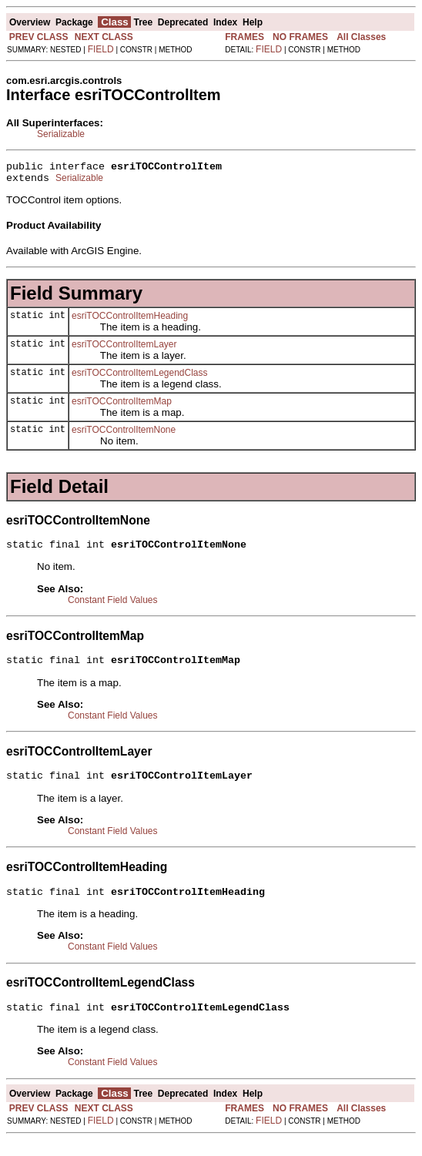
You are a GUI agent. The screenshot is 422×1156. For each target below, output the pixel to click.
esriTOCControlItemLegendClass (140, 377)
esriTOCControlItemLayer (124, 348)
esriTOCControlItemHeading (130, 320)
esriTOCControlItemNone (124, 434)
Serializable (61, 134)
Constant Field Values (113, 606)
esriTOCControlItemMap (122, 405)
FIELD (101, 49)
